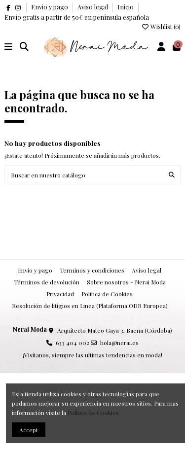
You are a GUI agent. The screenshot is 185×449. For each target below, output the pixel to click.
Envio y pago (50, 6)
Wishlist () (161, 26)
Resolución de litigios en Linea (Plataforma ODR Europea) (90, 306)
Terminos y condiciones (92, 270)
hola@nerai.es (119, 342)
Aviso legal (93, 6)
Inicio (125, 6)
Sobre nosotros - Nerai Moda (126, 282)
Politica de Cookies (107, 294)
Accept (28, 430)
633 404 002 (72, 342)
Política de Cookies (93, 412)
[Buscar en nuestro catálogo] (172, 174)
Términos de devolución (46, 282)
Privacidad (60, 294)
